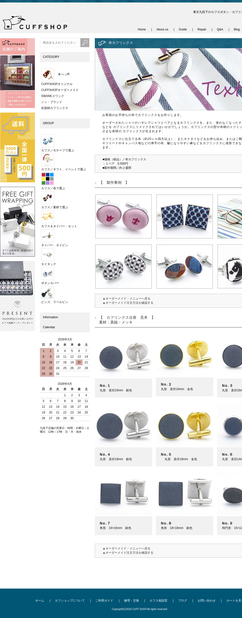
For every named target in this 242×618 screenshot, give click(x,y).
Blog (237, 29)
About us (162, 29)
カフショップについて (70, 600)
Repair (201, 29)
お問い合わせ (207, 600)
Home (142, 29)
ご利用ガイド (104, 600)
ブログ (182, 600)
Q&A (220, 29)
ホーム (39, 600)
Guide (183, 29)
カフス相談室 (158, 600)
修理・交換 (131, 600)
